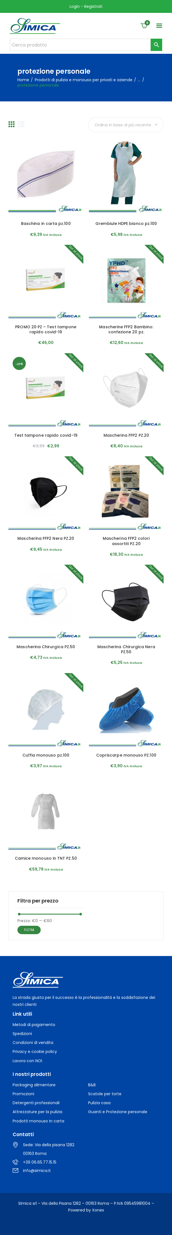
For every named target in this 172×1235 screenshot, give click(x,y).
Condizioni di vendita (33, 1042)
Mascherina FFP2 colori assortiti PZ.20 (126, 541)
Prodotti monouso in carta (38, 1121)
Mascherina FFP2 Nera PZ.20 (45, 538)
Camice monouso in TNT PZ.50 (46, 858)
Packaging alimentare (34, 1085)
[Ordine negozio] (126, 124)
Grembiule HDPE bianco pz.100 (126, 223)
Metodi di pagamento (34, 1024)
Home (23, 80)
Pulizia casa (99, 1103)
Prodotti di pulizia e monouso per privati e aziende (83, 80)
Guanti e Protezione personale (117, 1112)
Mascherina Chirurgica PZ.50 (46, 646)
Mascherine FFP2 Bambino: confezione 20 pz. (126, 329)
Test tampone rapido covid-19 (45, 435)
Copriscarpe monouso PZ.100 (126, 755)
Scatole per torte (104, 1094)
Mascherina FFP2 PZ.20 (126, 435)
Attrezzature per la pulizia (37, 1112)
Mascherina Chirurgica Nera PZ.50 (126, 649)
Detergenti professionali (36, 1103)
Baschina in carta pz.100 (46, 223)
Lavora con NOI (27, 1061)
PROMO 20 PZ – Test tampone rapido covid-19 (45, 329)
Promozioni (23, 1094)
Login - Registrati (86, 6)
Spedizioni (22, 1033)
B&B (92, 1085)
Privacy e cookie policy (35, 1051)
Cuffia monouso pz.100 (45, 755)
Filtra (29, 930)
